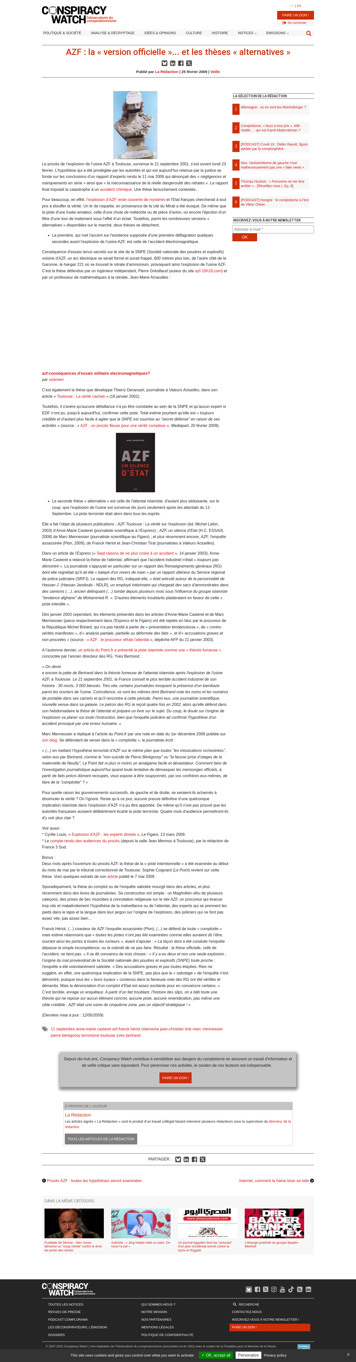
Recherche (249, 1304)
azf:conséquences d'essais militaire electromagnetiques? (96, 373)
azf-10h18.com (208, 271)
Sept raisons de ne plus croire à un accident (135, 553)
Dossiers (56, 1335)
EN (299, 6)
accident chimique (116, 189)
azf (114, 1029)
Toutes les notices (65, 1304)
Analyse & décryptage (112, 33)
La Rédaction (166, 72)
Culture (194, 33)
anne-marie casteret (93, 1029)
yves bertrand (128, 1035)
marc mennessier (208, 1029)
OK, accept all (215, 1355)
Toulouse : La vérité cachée (81, 396)
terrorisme (90, 1035)
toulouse (107, 1035)
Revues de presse (64, 1312)
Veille (215, 72)
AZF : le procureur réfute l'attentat (119, 640)
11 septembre (63, 1029)
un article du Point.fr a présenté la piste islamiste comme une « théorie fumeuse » (149, 650)
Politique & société (62, 33)
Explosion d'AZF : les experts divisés (104, 834)
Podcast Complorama (68, 1319)
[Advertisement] (273, 297)
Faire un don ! (295, 15)
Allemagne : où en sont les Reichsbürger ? (273, 107)
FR (292, 6)
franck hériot (129, 1029)
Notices (245, 33)
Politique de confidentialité (167, 1335)
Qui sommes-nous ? (158, 1304)
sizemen (56, 379)
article (112, 876)
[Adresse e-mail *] (273, 229)
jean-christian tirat (175, 1029)
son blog (49, 740)
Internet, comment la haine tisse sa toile (274, 1181)
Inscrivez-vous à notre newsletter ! (265, 1319)
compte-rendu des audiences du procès (85, 841)
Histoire (220, 33)
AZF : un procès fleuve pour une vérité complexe (123, 425)
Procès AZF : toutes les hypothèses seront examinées (94, 1181)
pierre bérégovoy (65, 1035)
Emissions (276, 33)
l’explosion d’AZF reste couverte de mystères (125, 200)
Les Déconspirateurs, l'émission (77, 1327)
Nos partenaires (156, 1319)
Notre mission (154, 1312)
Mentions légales (157, 1327)
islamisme (150, 1029)
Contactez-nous (247, 1312)
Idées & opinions (160, 33)
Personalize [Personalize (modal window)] (248, 1355)
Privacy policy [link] (275, 1355)
